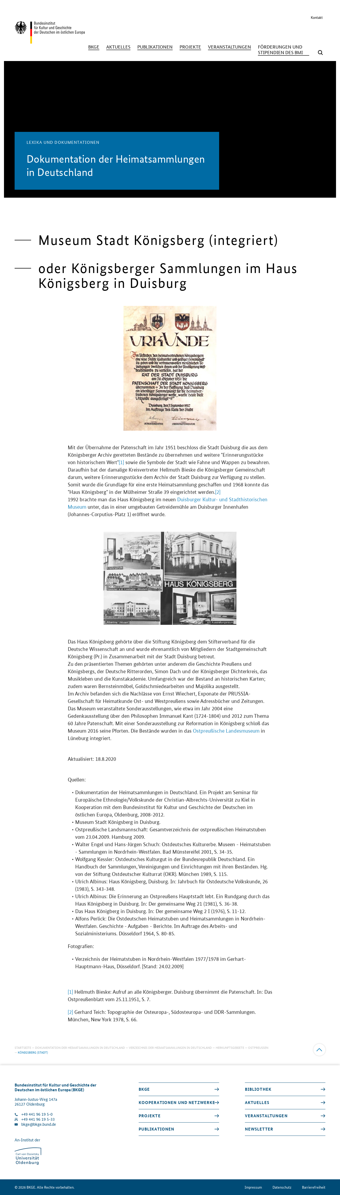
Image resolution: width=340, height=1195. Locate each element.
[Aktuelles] (118, 46)
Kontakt (317, 17)
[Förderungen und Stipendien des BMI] (283, 49)
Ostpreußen (258, 1047)
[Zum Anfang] (319, 1050)
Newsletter (259, 1129)
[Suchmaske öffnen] (320, 52)
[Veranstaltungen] (229, 46)
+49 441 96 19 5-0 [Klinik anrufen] (37, 1114)
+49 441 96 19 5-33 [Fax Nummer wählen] (38, 1119)
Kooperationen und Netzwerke (177, 1102)
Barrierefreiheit (313, 1187)
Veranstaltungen (266, 1116)
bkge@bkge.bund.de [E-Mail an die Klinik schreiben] (38, 1124)
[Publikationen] (155, 46)
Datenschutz (282, 1187)
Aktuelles (257, 1102)
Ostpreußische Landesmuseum (227, 736)
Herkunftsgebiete (230, 1047)
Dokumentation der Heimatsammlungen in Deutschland (80, 1047)
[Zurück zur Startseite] (50, 41)
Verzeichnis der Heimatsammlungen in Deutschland (170, 1047)
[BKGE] (94, 46)
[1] (121, 468)
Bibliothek (258, 1089)
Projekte (150, 1116)
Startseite (23, 1047)
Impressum (253, 1187)
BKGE (144, 1089)
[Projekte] (190, 46)
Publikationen (157, 1129)
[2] (217, 498)
